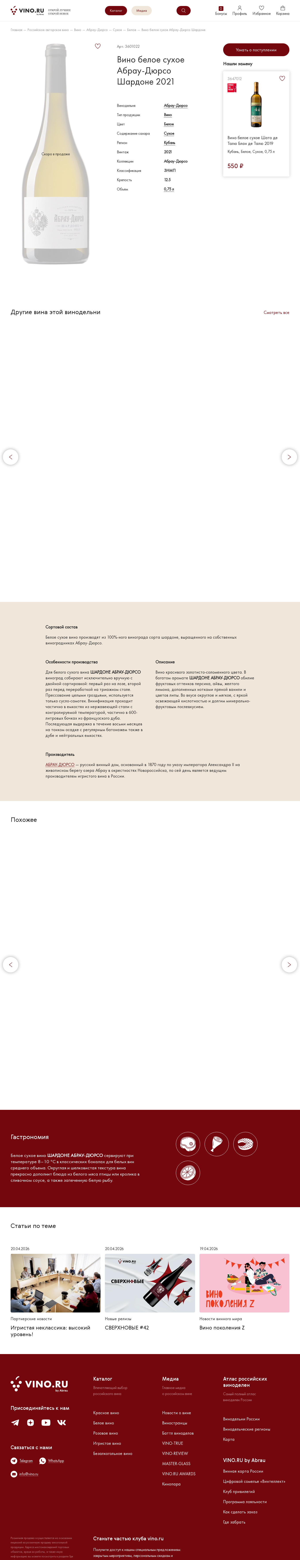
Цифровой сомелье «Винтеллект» (254, 1481)
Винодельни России (241, 1419)
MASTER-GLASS (176, 1463)
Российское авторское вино (48, 30)
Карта (229, 1439)
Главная (16, 30)
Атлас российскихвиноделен (245, 1382)
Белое (131, 30)
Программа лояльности (245, 1501)
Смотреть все (276, 312)
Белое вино (103, 1423)
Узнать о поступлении (256, 50)
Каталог (116, 10)
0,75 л (169, 189)
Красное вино (106, 1413)
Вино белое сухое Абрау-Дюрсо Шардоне (173, 30)
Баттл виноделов (178, 1433)
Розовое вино (105, 1433)
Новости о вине (176, 1413)
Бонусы (221, 10)
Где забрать (234, 1522)
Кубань (169, 142)
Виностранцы (174, 1423)
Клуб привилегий (239, 1491)
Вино (77, 30)
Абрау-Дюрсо (97, 30)
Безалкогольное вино (112, 1453)
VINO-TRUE (172, 1443)
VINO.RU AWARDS (179, 1474)
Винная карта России (243, 1471)
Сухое (117, 30)
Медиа (141, 10)
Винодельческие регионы (246, 1429)
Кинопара (171, 1484)
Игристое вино (107, 1443)
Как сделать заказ (240, 1512)
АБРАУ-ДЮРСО (60, 764)
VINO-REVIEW (175, 1453)
